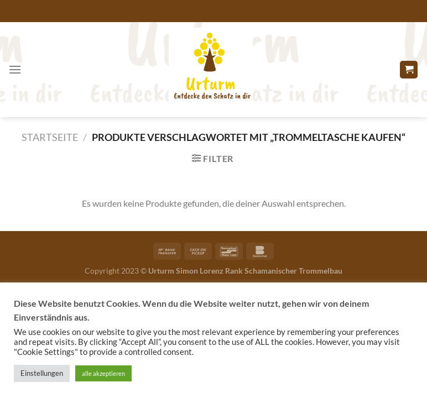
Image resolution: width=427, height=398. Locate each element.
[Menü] (15, 69)
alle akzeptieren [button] (103, 373)
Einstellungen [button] (41, 373)
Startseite (50, 137)
